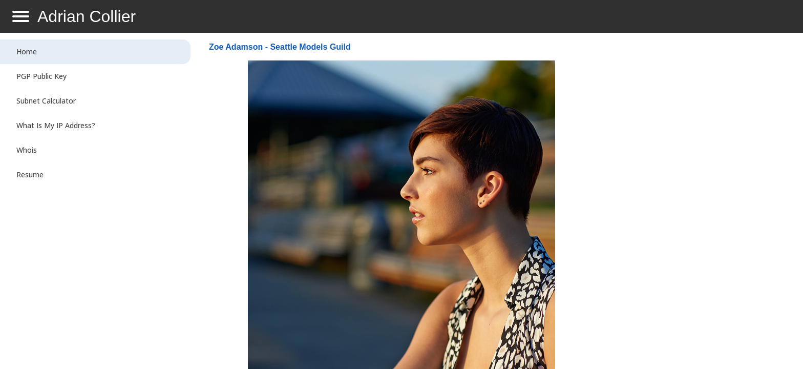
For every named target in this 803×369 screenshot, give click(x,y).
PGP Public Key (41, 76)
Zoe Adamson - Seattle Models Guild (280, 47)
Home (26, 51)
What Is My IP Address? (55, 125)
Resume (30, 174)
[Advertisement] (694, 203)
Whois (26, 150)
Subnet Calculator (46, 101)
